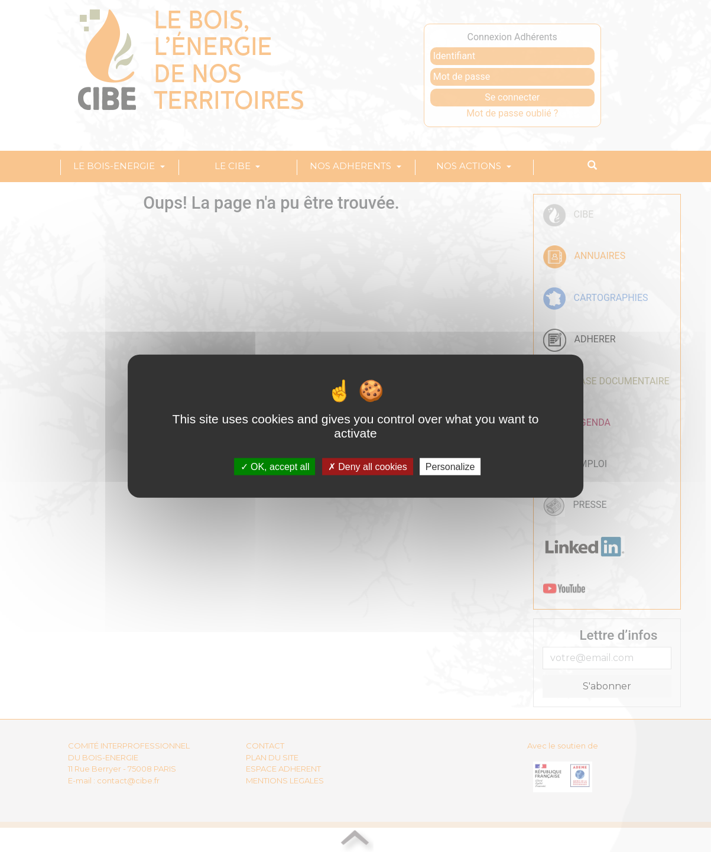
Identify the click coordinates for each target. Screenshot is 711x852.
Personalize (450, 467)
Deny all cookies (367, 467)
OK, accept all (275, 467)
